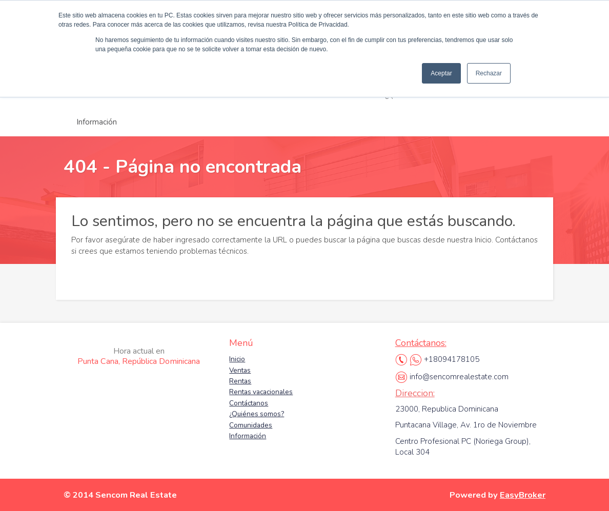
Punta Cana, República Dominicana (138, 356)
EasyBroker (522, 495)
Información (96, 122)
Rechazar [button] (489, 73)
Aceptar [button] (441, 73)
